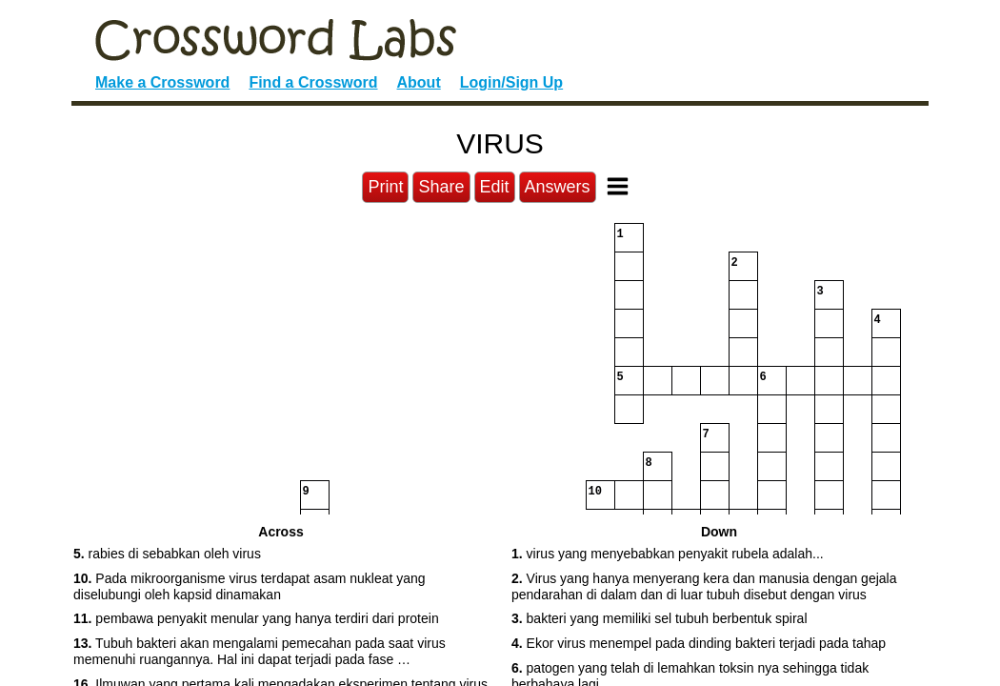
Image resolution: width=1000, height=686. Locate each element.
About (419, 82)
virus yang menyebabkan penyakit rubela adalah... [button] (667, 553)
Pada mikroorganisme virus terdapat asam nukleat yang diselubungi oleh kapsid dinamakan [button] (249, 586)
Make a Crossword (162, 82)
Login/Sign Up (511, 82)
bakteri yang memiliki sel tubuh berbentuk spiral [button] (659, 618)
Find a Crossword (313, 82)
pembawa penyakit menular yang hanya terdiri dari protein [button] (256, 618)
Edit (495, 186)
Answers (557, 186)
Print (385, 186)
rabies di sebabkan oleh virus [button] (167, 553)
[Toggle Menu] (617, 186)
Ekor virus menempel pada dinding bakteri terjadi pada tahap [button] (698, 643)
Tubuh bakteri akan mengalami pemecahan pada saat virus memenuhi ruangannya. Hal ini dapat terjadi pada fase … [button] (259, 651)
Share (441, 186)
